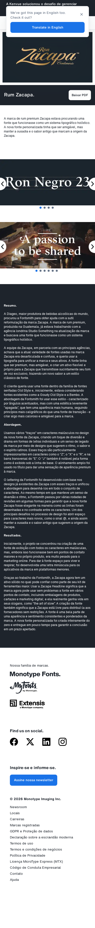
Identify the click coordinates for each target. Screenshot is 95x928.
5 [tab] (53, 271)
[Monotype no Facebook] (14, 742)
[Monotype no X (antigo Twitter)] (30, 742)
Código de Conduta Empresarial (35, 867)
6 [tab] (57, 271)
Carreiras (17, 819)
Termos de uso (21, 843)
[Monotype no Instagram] (63, 742)
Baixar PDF (80, 95)
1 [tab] (41, 208)
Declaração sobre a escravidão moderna (41, 837)
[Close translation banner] (82, 13)
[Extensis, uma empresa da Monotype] (27, 706)
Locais (15, 813)
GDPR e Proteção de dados (31, 831)
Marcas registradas (25, 825)
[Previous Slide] (3, 184)
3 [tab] (49, 208)
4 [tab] (53, 208)
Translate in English (47, 27)
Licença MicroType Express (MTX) (36, 861)
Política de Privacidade (27, 855)
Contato (16, 873)
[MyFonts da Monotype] (27, 689)
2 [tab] (45, 208)
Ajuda (14, 879)
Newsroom (18, 807)
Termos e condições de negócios (36, 849)
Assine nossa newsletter (33, 780)
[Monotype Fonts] (27, 676)
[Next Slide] (92, 184)
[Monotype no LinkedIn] (46, 742)
